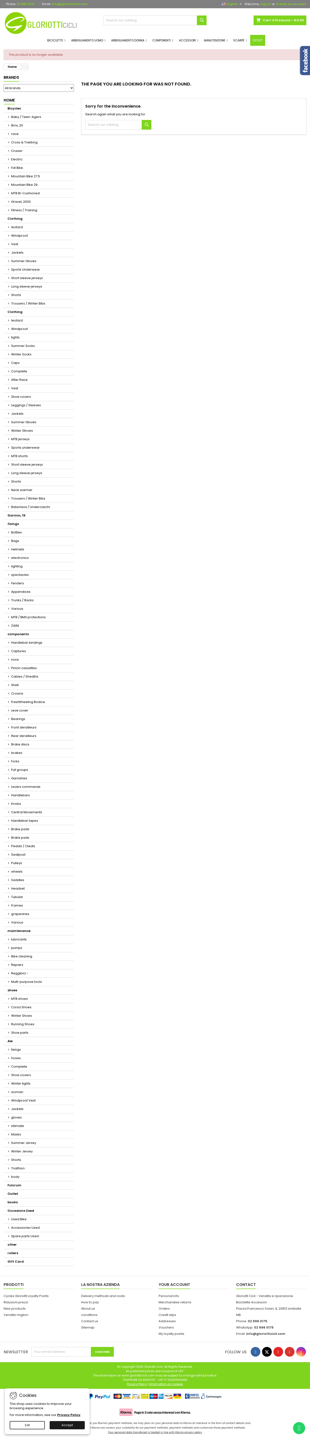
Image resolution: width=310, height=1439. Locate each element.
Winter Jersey (22, 1151)
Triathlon (18, 1168)
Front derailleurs (24, 727)
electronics (20, 557)
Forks (15, 761)
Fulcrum (14, 1185)
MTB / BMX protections (28, 617)
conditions (89, 1315)
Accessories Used (25, 1227)
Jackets (17, 252)
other (12, 1244)
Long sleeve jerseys (26, 286)
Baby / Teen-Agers (26, 117)
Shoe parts (19, 1032)
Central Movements (26, 812)
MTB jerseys (20, 439)
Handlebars (20, 795)
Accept (67, 1425)
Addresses (167, 1321)
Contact (246, 1284)
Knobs (16, 803)
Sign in (265, 4)
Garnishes (19, 778)
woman (17, 1092)
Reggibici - (19, 973)
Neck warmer (21, 490)
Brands (11, 77)
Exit (27, 1425)
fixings (13, 524)
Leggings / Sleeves (26, 405)
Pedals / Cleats (23, 846)
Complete (19, 371)
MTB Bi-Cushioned (25, 193)
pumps (16, 948)
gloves (16, 1117)
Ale (10, 1041)
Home (9, 100)
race (15, 134)
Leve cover (19, 710)
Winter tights (21, 1083)
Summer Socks (23, 346)
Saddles (17, 880)
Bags (15, 541)
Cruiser (17, 151)
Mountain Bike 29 (24, 184)
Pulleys (16, 863)
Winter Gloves (22, 430)
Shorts (16, 295)
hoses (16, 1058)
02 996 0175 (26, 4)
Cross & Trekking (24, 142)
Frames (17, 905)
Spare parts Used (25, 1236)
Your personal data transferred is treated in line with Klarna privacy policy (155, 1432)
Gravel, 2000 (21, 201)
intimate (17, 1126)
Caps (15, 362)
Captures (18, 651)
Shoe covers (21, 396)
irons (15, 659)
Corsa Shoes (21, 1007)
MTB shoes (19, 998)
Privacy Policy (68, 1415)
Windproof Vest (23, 1100)
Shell (15, 685)
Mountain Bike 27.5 (25, 176)
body (15, 1176)
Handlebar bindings (26, 642)
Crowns (17, 693)
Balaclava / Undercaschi (30, 507)
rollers (13, 1253)
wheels (17, 871)
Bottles (16, 532)
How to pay (90, 1302)
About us (88, 1308)
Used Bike (19, 1219)
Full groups (19, 769)
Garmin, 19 (16, 515)
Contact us (89, 1321)
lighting (17, 566)
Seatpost (18, 854)
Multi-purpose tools (26, 981)
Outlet (13, 1193)
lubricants (19, 939)
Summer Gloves (23, 261)
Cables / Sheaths (24, 676)
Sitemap (87, 1327)
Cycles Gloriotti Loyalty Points (26, 1296)
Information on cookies (166, 1384)
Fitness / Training (24, 210)
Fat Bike (17, 167)
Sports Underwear (25, 269)
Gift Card (16, 1261)
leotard (17, 227)
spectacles (20, 574)
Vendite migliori (16, 1315)
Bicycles (14, 108)
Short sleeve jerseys (27, 278)
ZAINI (15, 625)
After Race (19, 379)
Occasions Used (21, 1210)
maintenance (19, 931)
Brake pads (20, 829)
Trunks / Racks (22, 600)
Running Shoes (22, 1024)
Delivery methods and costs (103, 1296)
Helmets (17, 549)
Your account (174, 1284)
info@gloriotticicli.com (69, 4)
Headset (18, 888)
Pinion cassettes (24, 668)
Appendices (21, 591)
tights (15, 337)
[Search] (155, 20)
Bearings (18, 719)
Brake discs (20, 744)
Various (17, 608)
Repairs (17, 964)
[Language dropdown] (232, 4)
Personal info (169, 1296)
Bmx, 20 (17, 125)
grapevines (20, 914)
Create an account (291, 4)
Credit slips (167, 1315)
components (18, 634)
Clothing (15, 218)
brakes (16, 753)
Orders (164, 1308)
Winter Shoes (21, 1015)
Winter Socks (21, 354)
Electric (17, 159)
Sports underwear (25, 447)
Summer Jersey (23, 1143)
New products (15, 1308)
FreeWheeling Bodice (28, 702)
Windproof (19, 235)
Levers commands (25, 786)
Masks (16, 1134)
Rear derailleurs (23, 736)
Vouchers (166, 1327)
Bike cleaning (21, 956)
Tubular (17, 897)
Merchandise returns (175, 1302)
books (13, 1202)
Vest (14, 244)
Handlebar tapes (24, 820)
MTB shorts (19, 456)
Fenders (17, 583)
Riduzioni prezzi (16, 1302)
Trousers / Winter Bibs (28, 303)
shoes (12, 990)
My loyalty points (171, 1333)
